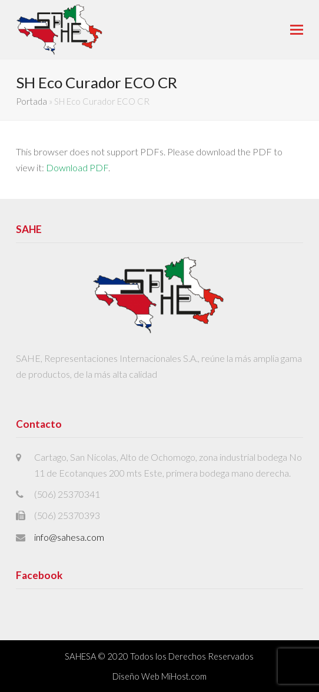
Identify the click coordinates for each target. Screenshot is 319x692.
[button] (296, 29)
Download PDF (77, 167)
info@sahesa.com (69, 537)
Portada (31, 101)
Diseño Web (136, 676)
